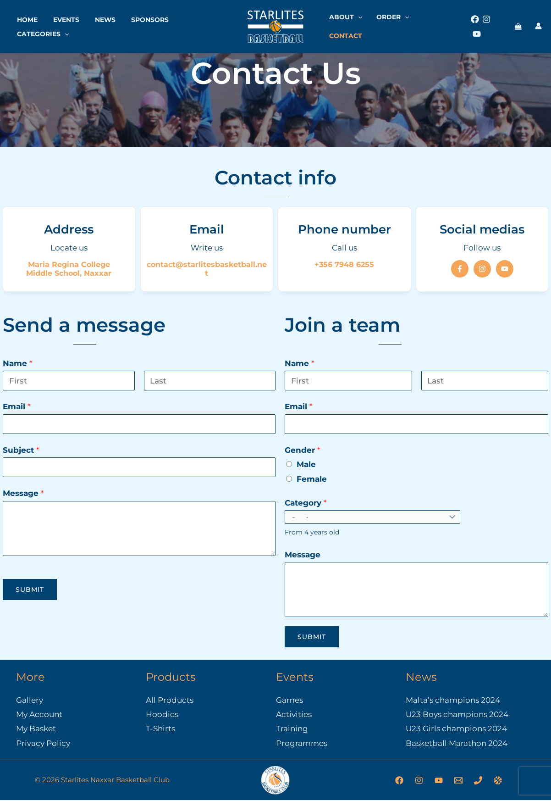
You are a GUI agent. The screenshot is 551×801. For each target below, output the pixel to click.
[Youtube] (497, 24)
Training (292, 729)
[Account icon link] (538, 23)
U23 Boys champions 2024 (457, 714)
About (353, 24)
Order (396, 24)
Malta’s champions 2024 (453, 700)
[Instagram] (486, 24)
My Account (39, 714)
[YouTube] (439, 781)
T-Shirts (160, 729)
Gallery (29, 700)
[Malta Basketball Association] (498, 781)
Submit (30, 589)
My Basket (36, 729)
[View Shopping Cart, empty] (518, 24)
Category (306, 502)
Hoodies (162, 714)
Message (23, 493)
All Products (169, 700)
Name (18, 363)
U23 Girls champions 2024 (456, 729)
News (98, 17)
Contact (439, 24)
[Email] (458, 781)
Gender (302, 450)
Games (289, 700)
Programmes (301, 743)
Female (312, 479)
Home (26, 17)
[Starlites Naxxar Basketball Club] (275, 23)
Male (306, 464)
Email (17, 406)
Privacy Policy (43, 743)
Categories (41, 31)
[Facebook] (474, 24)
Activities (294, 714)
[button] (63, 31)
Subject (21, 450)
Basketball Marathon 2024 (456, 743)
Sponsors (140, 17)
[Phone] (478, 781)
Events (62, 17)
